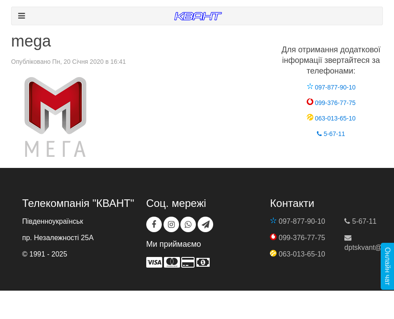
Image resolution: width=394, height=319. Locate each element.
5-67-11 (331, 133)
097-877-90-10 (331, 87)
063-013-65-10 (331, 118)
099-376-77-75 (331, 102)
